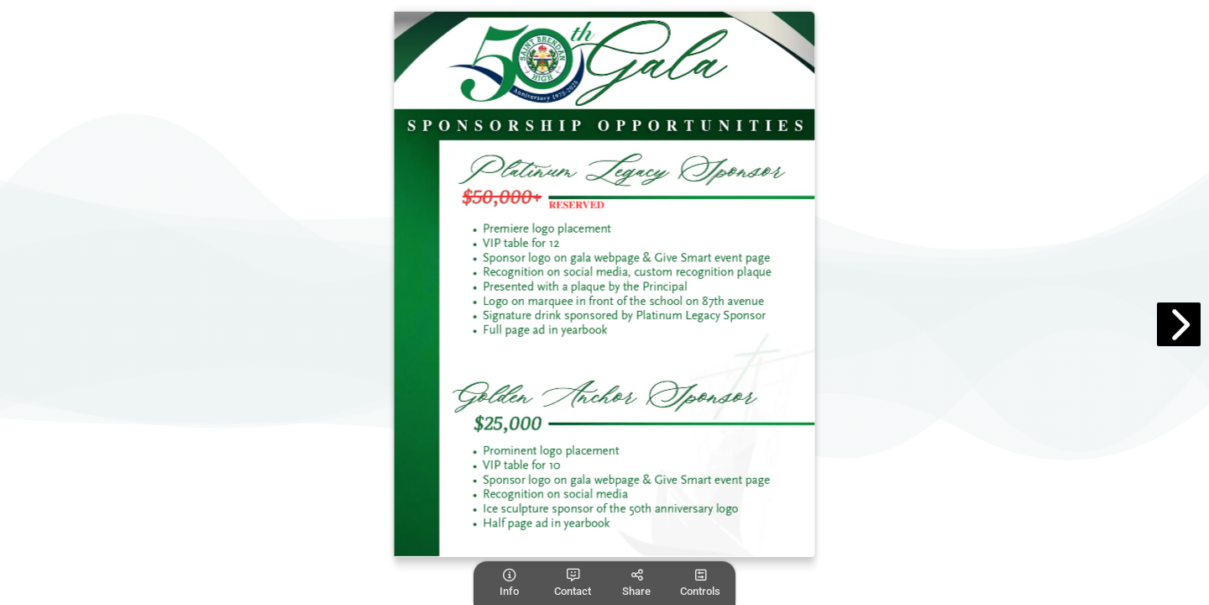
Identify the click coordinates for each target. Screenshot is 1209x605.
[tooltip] (509, 583)
